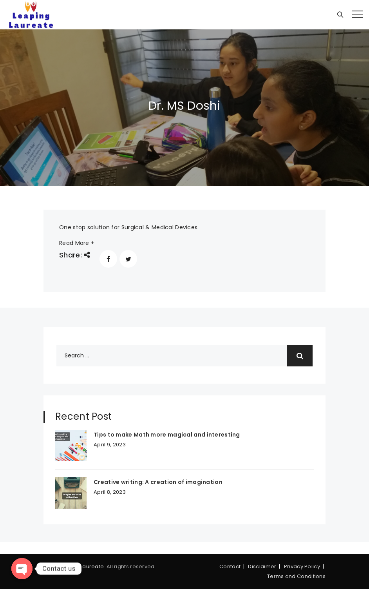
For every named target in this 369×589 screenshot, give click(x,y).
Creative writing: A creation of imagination (158, 482)
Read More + (76, 243)
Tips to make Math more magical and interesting (167, 435)
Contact (230, 566)
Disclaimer (262, 566)
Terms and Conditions (296, 576)
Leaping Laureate (81, 566)
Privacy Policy (302, 566)
